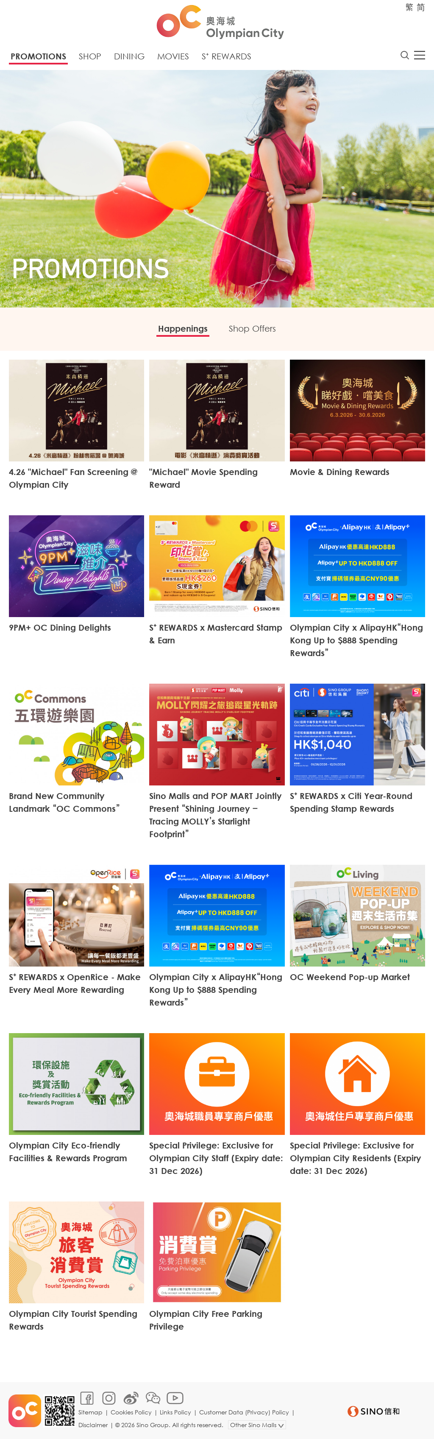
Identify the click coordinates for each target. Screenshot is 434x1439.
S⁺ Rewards (226, 56)
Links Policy (175, 1412)
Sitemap (90, 1412)
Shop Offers (252, 328)
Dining (129, 56)
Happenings (183, 328)
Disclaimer (93, 1425)
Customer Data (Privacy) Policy (244, 1412)
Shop (90, 56)
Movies (173, 56)
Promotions (38, 56)
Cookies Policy (131, 1412)
